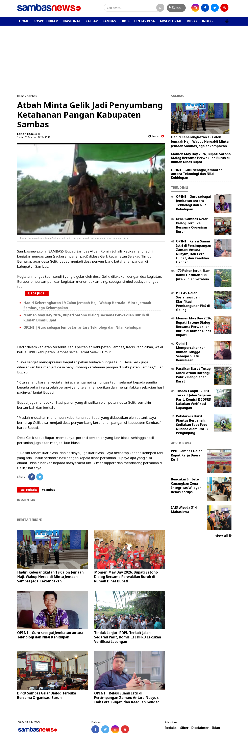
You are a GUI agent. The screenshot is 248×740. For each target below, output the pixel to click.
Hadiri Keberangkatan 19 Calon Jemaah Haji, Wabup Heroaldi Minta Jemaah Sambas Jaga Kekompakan (50, 576)
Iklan (216, 728)
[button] (227, 20)
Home (20, 96)
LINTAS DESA (144, 21)
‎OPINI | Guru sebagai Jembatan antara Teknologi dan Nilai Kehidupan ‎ (83, 327)
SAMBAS (109, 21)
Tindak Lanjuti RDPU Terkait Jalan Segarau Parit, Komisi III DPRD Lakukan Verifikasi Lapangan (127, 637)
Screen (176, 7)
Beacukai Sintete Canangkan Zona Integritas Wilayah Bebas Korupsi (186, 485)
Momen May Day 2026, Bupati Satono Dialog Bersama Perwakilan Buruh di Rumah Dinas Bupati (126, 576)
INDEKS (207, 21)
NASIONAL (72, 21)
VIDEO (192, 21)
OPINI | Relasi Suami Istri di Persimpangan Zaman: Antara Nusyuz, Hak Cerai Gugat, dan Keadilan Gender (126, 697)
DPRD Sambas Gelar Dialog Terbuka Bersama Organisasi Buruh (46, 695)
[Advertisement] (124, 56)
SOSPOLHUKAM (46, 21)
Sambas (32, 96)
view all (223, 535)
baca (153, 136)
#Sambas (48, 490)
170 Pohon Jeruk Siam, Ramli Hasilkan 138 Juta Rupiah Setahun (194, 274)
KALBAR (91, 21)
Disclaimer (200, 728)
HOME (24, 21)
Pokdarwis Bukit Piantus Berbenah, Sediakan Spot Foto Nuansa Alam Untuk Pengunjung (192, 424)
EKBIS (125, 21)
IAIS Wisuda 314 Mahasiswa (184, 509)
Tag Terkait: (28, 490)
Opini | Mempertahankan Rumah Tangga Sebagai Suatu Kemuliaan (190, 351)
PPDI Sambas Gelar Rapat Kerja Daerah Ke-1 (186, 455)
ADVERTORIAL (171, 21)
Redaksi (171, 728)
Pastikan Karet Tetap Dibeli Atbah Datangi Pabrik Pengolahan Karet (193, 374)
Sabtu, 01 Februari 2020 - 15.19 (33, 137)
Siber (184, 728)
